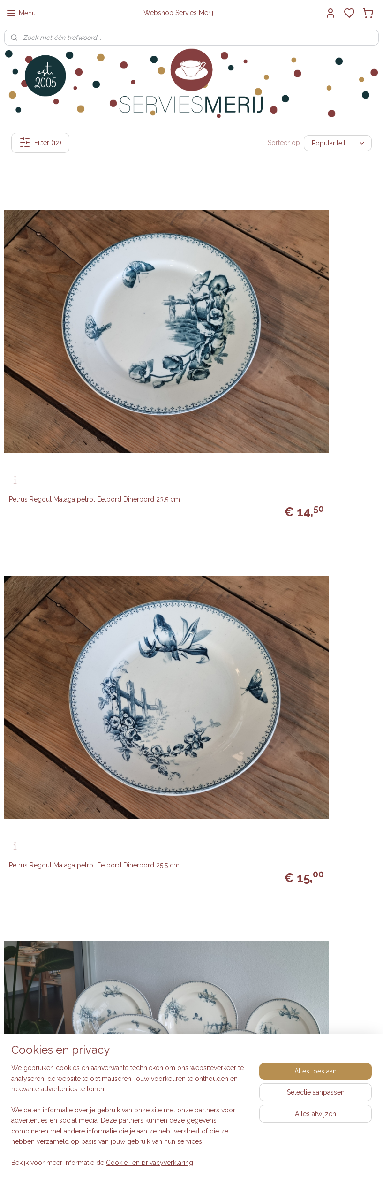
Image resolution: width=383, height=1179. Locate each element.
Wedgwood (277, 926)
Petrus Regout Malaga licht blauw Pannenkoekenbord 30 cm (314, 772)
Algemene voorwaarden (168, 916)
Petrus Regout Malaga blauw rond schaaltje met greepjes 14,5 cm (187, 451)
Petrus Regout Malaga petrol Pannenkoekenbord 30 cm (179, 772)
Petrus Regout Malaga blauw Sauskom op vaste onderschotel (58, 451)
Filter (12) (40, 142)
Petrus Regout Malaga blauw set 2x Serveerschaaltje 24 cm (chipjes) (317, 451)
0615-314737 (61, 895)
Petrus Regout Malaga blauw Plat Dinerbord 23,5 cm (185, 611)
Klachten (145, 937)
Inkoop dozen (153, 885)
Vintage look (278, 885)
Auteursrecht (151, 947)
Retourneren (150, 895)
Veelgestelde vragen (163, 906)
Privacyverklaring (157, 926)
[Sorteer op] (337, 142)
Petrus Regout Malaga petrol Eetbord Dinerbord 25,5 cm (179, 290)
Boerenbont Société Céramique (307, 906)
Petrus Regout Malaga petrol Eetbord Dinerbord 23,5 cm (52, 290)
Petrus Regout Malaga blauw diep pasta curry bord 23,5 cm (60, 611)
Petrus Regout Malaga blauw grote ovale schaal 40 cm (316, 611)
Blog (139, 1030)
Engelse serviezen (287, 895)
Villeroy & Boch (283, 916)
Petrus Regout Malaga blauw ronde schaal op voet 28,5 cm (62, 772)
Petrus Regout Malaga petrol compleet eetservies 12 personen (314, 290)
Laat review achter (325, 1004)
